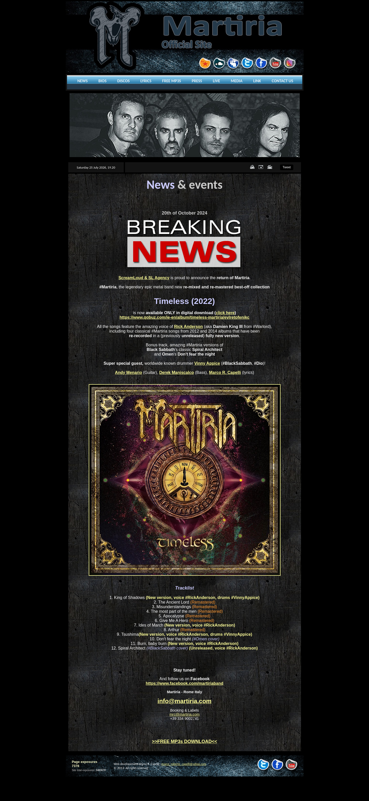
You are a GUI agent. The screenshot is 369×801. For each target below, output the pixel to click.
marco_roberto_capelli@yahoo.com (183, 764)
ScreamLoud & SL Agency (143, 278)
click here (225, 313)
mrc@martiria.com (185, 714)
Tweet (287, 167)
